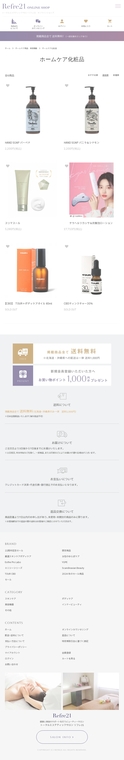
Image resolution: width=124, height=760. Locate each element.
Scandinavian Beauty (73, 568)
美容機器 (9, 604)
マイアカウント (12, 652)
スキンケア (10, 598)
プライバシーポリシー (16, 647)
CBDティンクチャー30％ (78, 303)
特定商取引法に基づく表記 (75, 641)
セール (8, 579)
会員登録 (66, 652)
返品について (68, 635)
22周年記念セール (14, 550)
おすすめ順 (93, 75)
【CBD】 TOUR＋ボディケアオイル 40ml (28, 303)
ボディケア (67, 598)
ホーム (7, 48)
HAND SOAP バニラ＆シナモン (81, 142)
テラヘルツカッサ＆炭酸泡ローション (88, 223)
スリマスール (12, 223)
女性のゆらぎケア (71, 556)
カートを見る (68, 658)
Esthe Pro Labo (13, 562)
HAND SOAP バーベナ (17, 142)
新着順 (116, 75)
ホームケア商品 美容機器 (26, 48)
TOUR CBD (10, 573)
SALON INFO (60, 737)
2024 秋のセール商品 (73, 573)
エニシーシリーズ (13, 568)
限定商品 (66, 550)
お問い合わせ (11, 664)
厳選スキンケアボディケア (18, 556)
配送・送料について (14, 635)
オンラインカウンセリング (75, 629)
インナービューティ (72, 604)
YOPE (64, 562)
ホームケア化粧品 (49, 48)
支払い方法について (15, 641)
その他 (8, 610)
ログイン (9, 658)
